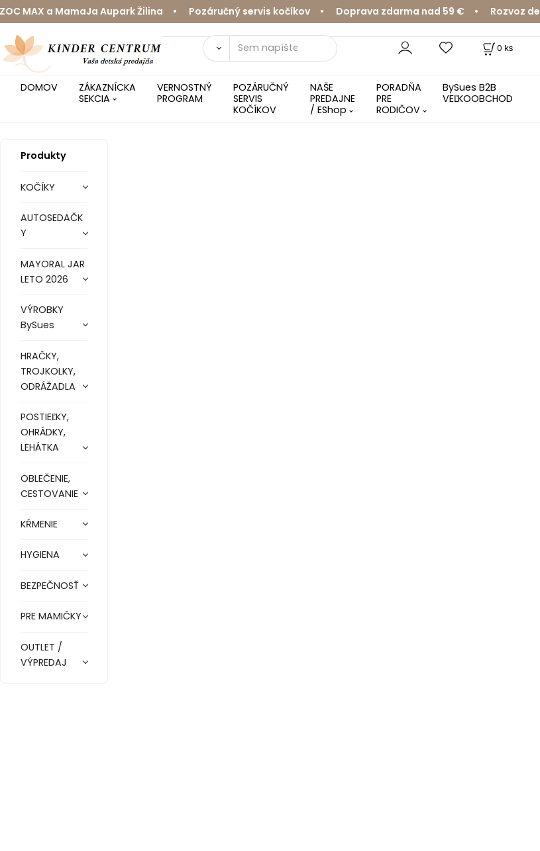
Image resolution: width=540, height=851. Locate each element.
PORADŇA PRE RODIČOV (398, 99)
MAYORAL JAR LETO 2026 (53, 271)
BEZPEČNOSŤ (50, 585)
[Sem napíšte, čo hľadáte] (283, 48)
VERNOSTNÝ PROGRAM (184, 93)
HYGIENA (40, 554)
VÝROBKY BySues (42, 317)
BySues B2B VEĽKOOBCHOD (478, 93)
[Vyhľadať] (216, 48)
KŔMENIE (39, 524)
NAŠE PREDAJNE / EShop (332, 99)
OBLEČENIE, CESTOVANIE (49, 486)
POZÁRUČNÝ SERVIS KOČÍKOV (261, 99)
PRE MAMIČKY (51, 616)
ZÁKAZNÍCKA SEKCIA (107, 93)
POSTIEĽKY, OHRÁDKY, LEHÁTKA (45, 432)
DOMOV (39, 87)
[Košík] (496, 48)
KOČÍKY (38, 187)
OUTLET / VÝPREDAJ (44, 655)
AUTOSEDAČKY (52, 225)
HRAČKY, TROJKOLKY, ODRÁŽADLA (48, 371)
